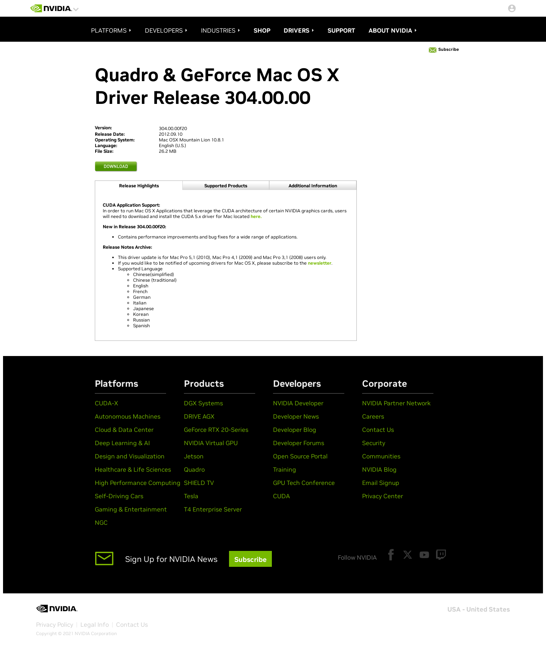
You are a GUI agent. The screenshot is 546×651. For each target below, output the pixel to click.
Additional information (313, 185)
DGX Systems (203, 403)
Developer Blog (294, 429)
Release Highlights (139, 185)
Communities (381, 456)
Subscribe (448, 49)
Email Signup (380, 482)
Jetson (194, 456)
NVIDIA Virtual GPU (211, 443)
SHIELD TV (199, 482)
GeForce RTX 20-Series (216, 429)
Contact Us (378, 429)
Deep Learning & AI (122, 443)
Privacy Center (382, 496)
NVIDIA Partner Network (396, 403)
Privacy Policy (54, 624)
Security (373, 443)
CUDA (281, 496)
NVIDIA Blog (379, 469)
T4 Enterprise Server (213, 509)
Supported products (225, 185)
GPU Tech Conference (304, 482)
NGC (101, 522)
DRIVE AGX (199, 416)
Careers (373, 416)
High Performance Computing (137, 482)
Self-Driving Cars (119, 496)
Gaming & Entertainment (131, 509)
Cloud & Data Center (124, 429)
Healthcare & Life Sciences (133, 469)
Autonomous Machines (127, 416)
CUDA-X (106, 403)
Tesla (191, 496)
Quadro (194, 469)
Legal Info (94, 624)
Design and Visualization (130, 456)
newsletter (319, 263)
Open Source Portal (300, 456)
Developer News (296, 416)
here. (256, 216)
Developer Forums (298, 443)
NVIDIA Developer (298, 403)
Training (284, 469)
